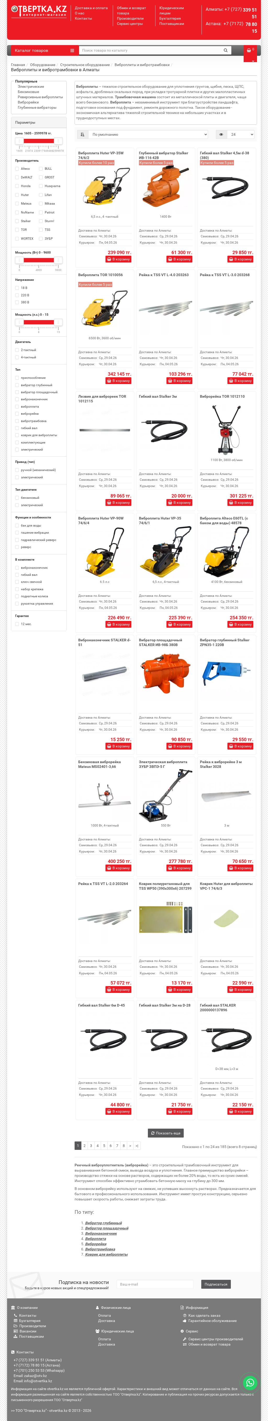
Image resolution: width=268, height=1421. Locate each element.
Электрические (31, 86)
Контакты (83, 18)
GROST (46, 177)
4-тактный (25, 357)
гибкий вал (26, 428)
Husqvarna (49, 186)
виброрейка (27, 414)
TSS (44, 230)
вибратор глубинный (33, 385)
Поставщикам (171, 23)
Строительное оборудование (85, 65)
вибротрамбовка (31, 421)
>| (137, 1146)
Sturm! (46, 221)
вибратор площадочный (36, 392)
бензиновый (27, 498)
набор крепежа (29, 589)
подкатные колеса (31, 596)
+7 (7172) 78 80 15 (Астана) (37, 1365)
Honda (23, 186)
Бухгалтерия (170, 18)
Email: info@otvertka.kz (33, 1381)
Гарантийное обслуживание (210, 1321)
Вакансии (25, 1331)
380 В (22, 302)
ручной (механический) (35, 470)
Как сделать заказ (201, 1315)
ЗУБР (46, 239)
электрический (29, 449)
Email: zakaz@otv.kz (30, 1376)
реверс (23, 547)
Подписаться (216, 1284)
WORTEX (24, 239)
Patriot (46, 212)
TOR (21, 230)
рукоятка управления (34, 603)
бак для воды (28, 525)
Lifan (45, 195)
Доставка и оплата (91, 8)
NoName (24, 212)
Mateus (23, 203)
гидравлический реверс (35, 540)
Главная (18, 65)
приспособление (30, 378)
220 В (22, 295)
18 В (21, 288)
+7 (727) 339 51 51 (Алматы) (38, 1360)
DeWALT (23, 177)
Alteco (22, 169)
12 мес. (23, 624)
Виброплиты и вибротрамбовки (142, 65)
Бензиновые (28, 92)
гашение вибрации (32, 532)
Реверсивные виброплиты (40, 97)
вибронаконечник (31, 399)
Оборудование (42, 65)
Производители (130, 18)
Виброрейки (28, 102)
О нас (79, 13)
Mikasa (47, 203)
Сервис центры (130, 23)
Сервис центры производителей (213, 1339)
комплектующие (30, 442)
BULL (45, 169)
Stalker (23, 221)
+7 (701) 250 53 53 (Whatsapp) (39, 1370)
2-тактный (25, 350)
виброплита (27, 406)
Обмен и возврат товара (207, 1344)
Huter (22, 195)
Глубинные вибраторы (37, 107)
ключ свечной (28, 582)
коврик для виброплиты (36, 435)
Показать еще (165, 1133)
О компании (24, 1307)
